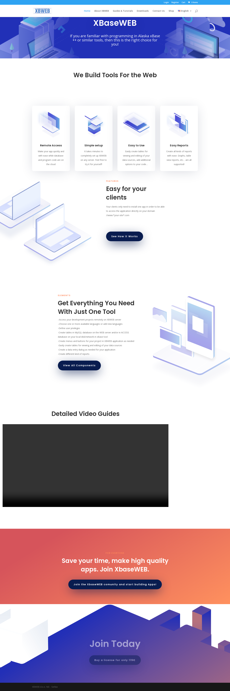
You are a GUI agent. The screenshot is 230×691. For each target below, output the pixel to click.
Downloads (143, 11)
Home (87, 11)
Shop (171, 11)
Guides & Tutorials (123, 11)
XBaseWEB (115, 23)
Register (175, 3)
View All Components (79, 365)
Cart (183, 3)
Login (166, 3)
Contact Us (159, 11)
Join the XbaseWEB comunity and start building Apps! (115, 584)
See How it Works (124, 236)
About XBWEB (101, 11)
